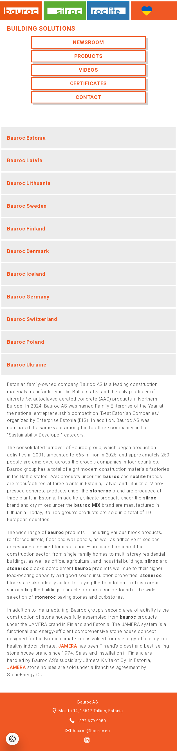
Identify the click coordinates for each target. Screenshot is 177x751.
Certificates (88, 83)
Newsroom (88, 42)
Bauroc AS (87, 702)
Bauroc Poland (25, 342)
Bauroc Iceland (26, 274)
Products (88, 56)
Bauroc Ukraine (26, 365)
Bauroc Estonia (26, 138)
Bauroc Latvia (24, 160)
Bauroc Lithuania (28, 183)
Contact (88, 97)
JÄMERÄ (67, 646)
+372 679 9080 (88, 721)
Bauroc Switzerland (32, 319)
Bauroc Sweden (27, 206)
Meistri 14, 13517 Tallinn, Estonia (88, 711)
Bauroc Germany (28, 297)
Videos (88, 70)
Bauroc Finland (26, 229)
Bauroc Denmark (28, 251)
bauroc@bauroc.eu (88, 731)
